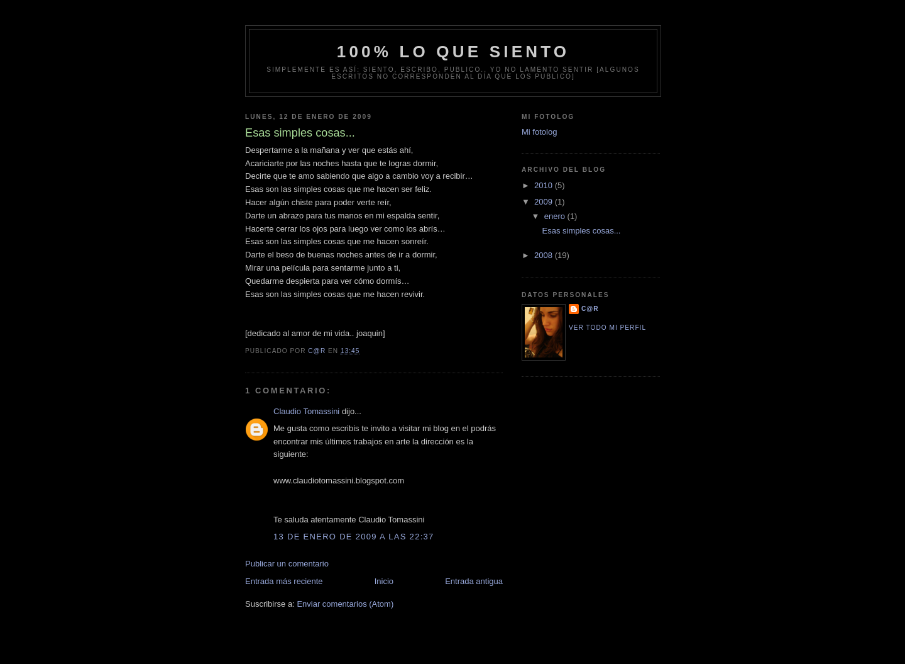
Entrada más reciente (284, 581)
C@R (590, 308)
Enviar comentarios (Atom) (345, 604)
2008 (544, 255)
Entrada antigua (474, 581)
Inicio (384, 581)
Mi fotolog (539, 132)
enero (556, 216)
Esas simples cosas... (581, 230)
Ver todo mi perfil (607, 327)
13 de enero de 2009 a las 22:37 (353, 536)
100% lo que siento (453, 51)
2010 (544, 185)
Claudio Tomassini (306, 411)
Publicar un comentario (287, 563)
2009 (544, 201)
